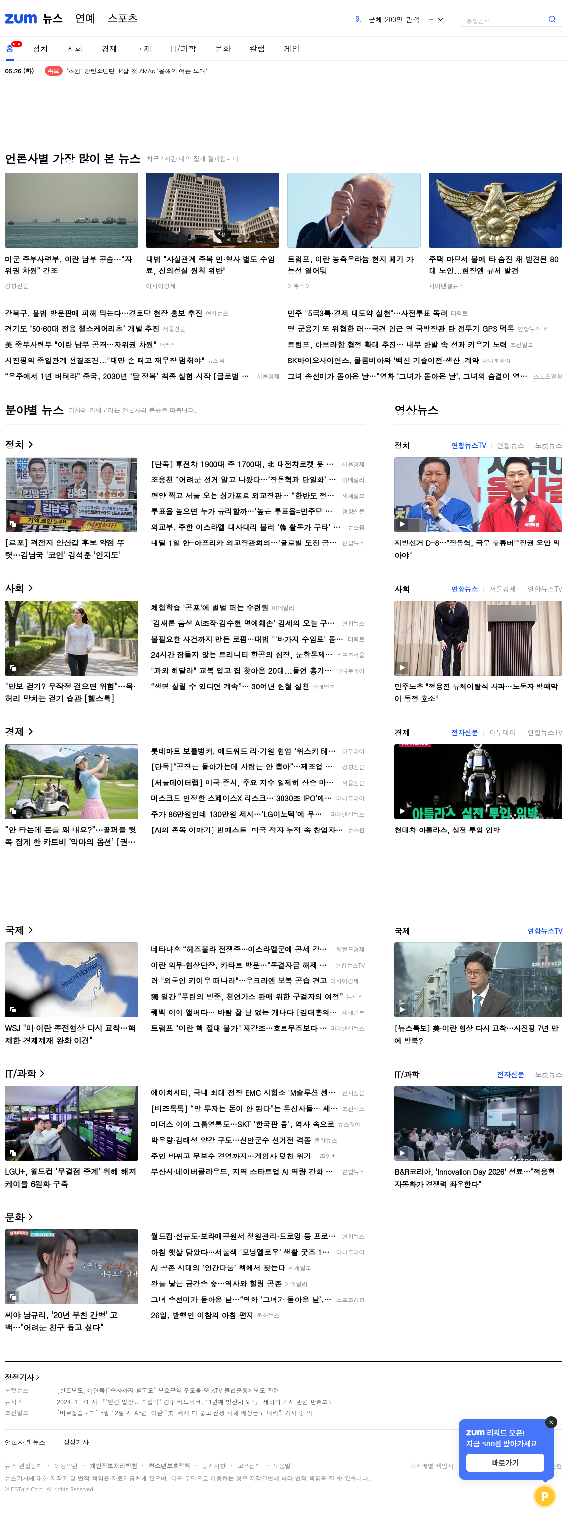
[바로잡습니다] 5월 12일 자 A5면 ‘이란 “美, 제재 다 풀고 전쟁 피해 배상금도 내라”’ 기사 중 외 (185, 1413)
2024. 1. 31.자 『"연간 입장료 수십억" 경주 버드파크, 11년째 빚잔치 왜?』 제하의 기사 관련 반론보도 (195, 1401)
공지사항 (214, 1465)
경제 (109, 48)
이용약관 (66, 1465)
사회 (75, 48)
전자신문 (464, 732)
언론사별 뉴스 (25, 1441)
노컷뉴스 (548, 445)
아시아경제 (161, 285)
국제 (144, 48)
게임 (292, 48)
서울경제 (502, 589)
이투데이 (299, 285)
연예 (85, 18)
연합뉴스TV (468, 445)
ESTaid (20, 1489)
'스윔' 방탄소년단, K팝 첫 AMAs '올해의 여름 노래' (137, 70)
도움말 (282, 1465)
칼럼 (257, 48)
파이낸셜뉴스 (446, 285)
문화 (223, 48)
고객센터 (249, 1465)
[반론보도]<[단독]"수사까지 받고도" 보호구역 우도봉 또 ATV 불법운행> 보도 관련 (168, 1390)
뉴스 (53, 18)
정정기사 (19, 1377)
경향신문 (17, 285)
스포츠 (123, 18)
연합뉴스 (510, 445)
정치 (40, 48)
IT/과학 (183, 48)
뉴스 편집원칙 (23, 1465)
